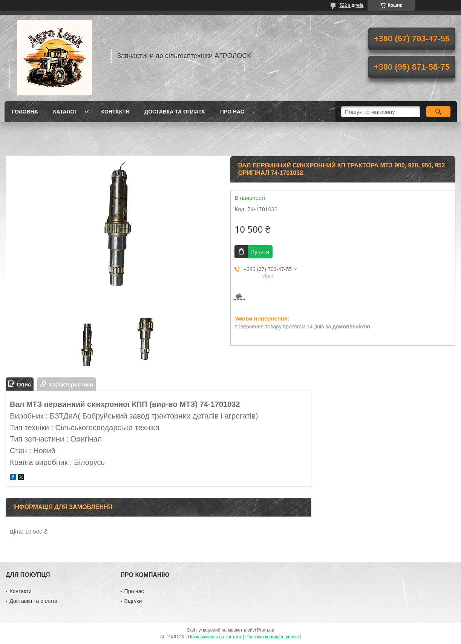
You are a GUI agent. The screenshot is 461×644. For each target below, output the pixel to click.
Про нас (232, 112)
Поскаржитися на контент (215, 636)
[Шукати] (438, 111)
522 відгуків (351, 5)
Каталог (65, 112)
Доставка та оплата (174, 112)
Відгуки (133, 601)
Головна (25, 112)
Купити (260, 251)
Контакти (115, 112)
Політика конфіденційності (273, 636)
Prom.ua (265, 630)
